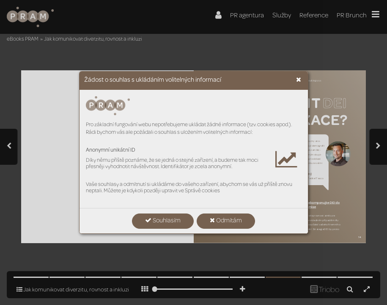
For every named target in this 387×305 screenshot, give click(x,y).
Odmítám (226, 221)
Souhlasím (163, 221)
